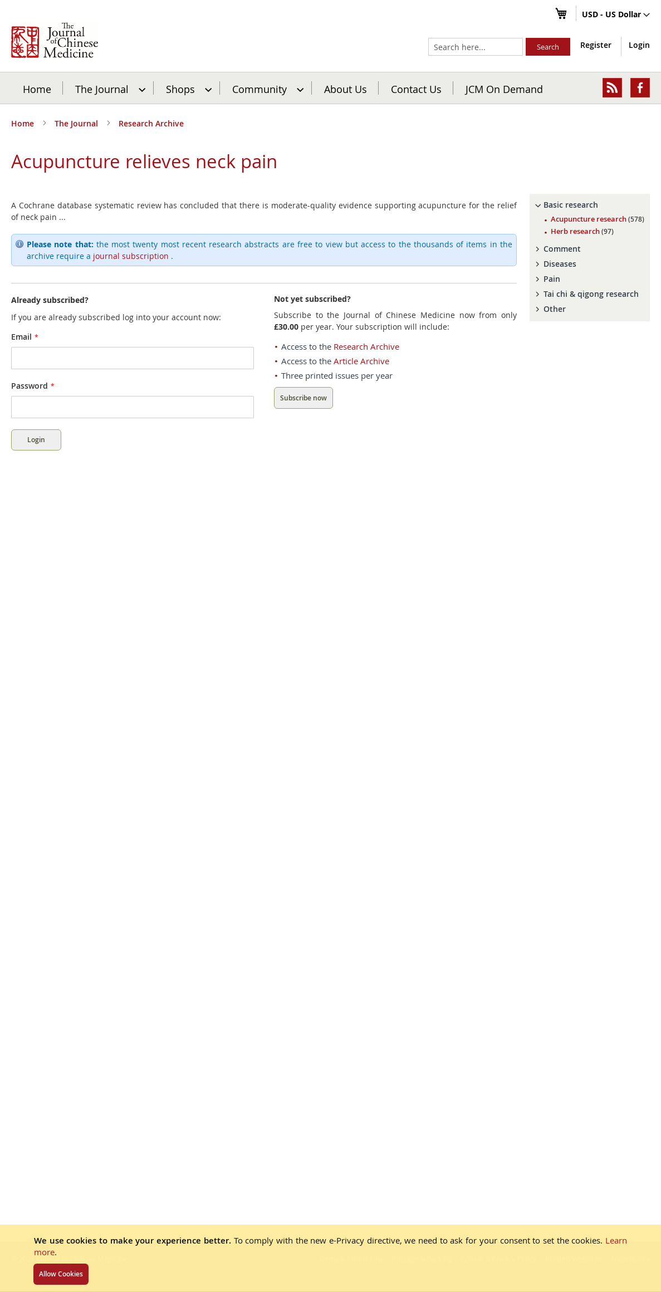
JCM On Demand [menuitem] (504, 88)
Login (639, 45)
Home (37, 88)
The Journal (77, 123)
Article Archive (361, 360)
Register (595, 45)
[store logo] (54, 40)
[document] (330, 1258)
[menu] (330, 88)
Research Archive (151, 123)
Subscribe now (303, 398)
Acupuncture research (597, 219)
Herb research (582, 231)
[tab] (589, 205)
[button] (616, 15)
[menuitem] (109, 88)
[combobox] (475, 47)
